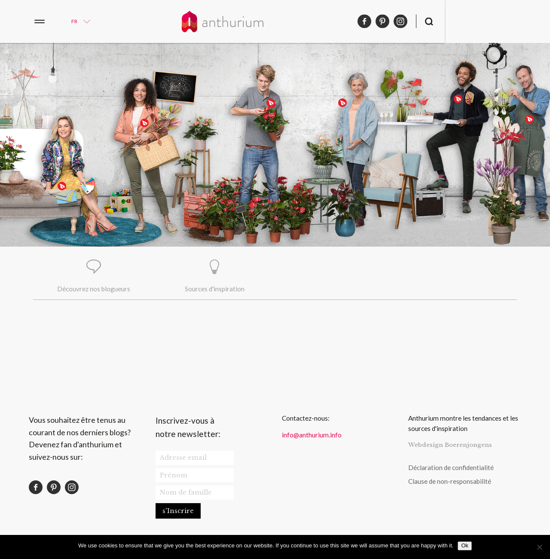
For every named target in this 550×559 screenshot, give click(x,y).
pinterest (488, 21)
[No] (539, 547)
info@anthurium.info (312, 436)
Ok (464, 545)
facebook (470, 21)
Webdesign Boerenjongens (450, 446)
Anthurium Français (275, 21)
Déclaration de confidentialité (451, 468)
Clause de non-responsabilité (449, 482)
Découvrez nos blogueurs (93, 290)
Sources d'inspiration (214, 290)
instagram (506, 21)
